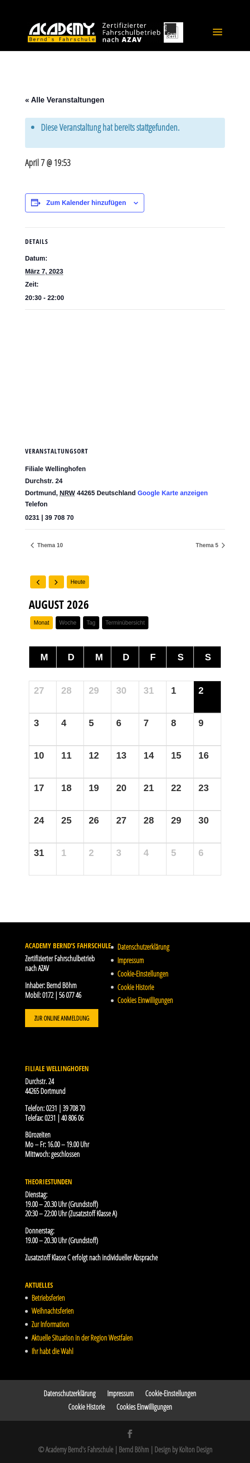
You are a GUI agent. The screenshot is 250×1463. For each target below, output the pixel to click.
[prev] (38, 581)
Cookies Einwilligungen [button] (145, 1000)
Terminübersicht (125, 623)
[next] (56, 581)
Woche (68, 623)
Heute (78, 582)
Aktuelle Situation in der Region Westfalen (82, 1338)
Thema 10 (49, 545)
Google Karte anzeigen (172, 493)
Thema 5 (208, 545)
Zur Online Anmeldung (61, 1018)
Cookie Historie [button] (135, 987)
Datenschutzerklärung (143, 947)
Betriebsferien (48, 1298)
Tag (90, 623)
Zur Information (50, 1324)
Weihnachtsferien (53, 1311)
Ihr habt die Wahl (52, 1351)
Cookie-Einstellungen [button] (142, 974)
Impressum (130, 960)
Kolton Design (195, 1449)
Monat (41, 623)
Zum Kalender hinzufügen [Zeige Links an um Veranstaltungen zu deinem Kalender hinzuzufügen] (86, 202)
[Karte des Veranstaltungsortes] (125, 377)
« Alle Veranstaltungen (64, 100)
